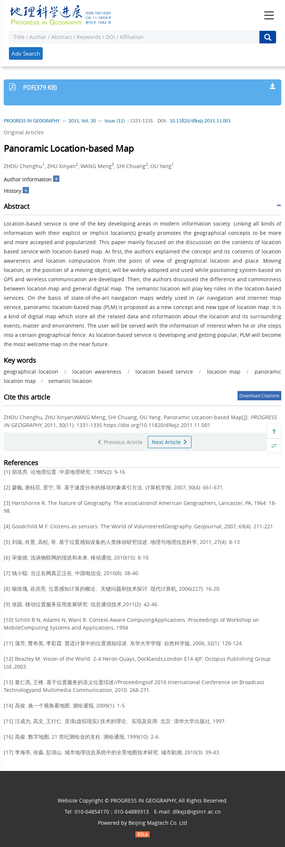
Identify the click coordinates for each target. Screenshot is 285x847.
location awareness (96, 371)
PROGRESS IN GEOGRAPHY (32, 121)
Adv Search (26, 53)
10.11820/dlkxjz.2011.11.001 (200, 121)
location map (223, 371)
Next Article (169, 442)
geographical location (31, 371)
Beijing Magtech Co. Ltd (157, 822)
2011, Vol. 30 (82, 121)
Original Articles (24, 132)
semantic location (70, 380)
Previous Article (119, 442)
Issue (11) (115, 121)
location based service (164, 371)
